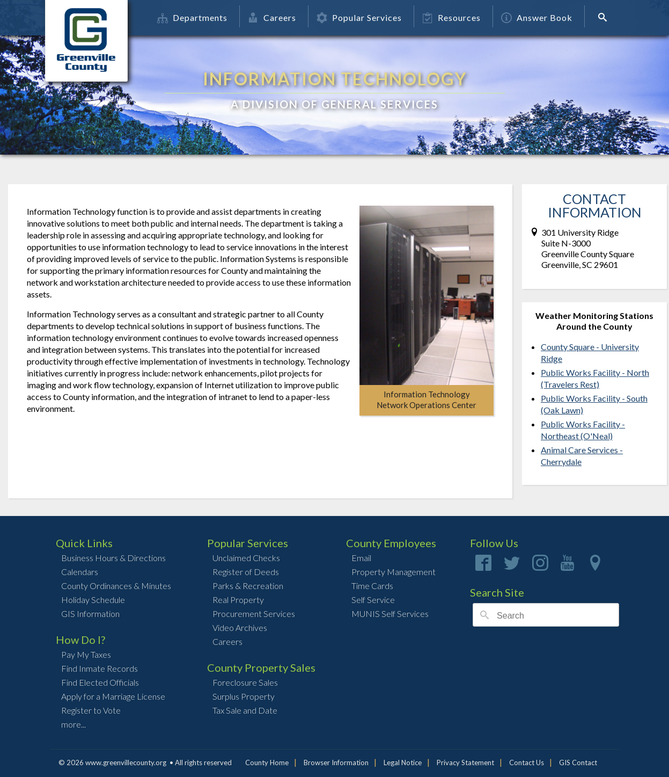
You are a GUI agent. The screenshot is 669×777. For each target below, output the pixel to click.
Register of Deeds (245, 572)
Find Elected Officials (100, 682)
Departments (192, 17)
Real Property (238, 599)
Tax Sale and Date (244, 710)
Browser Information (336, 762)
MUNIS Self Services (390, 613)
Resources (451, 17)
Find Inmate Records (99, 668)
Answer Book (536, 17)
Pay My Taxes (86, 654)
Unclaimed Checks (246, 558)
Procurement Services (253, 613)
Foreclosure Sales (245, 682)
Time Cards (372, 585)
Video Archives (239, 627)
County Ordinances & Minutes (116, 585)
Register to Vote (91, 710)
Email (361, 558)
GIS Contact (578, 762)
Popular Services (359, 17)
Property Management (393, 572)
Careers (272, 17)
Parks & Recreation (247, 585)
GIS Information (90, 613)
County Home (267, 762)
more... (73, 724)
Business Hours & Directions (113, 558)
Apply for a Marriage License (113, 696)
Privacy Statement (465, 762)
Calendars (79, 572)
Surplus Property (243, 696)
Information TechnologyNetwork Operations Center (426, 399)
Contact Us (526, 762)
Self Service (373, 599)
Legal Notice (403, 762)
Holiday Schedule (93, 599)
